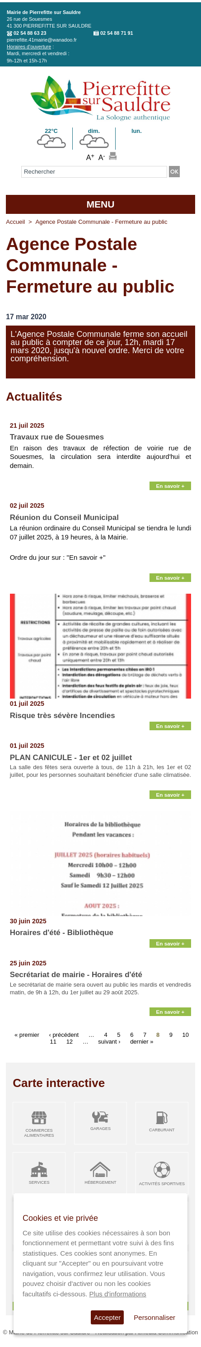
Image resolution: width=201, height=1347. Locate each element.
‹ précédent (64, 1034)
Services (39, 1182)
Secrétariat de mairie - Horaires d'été (76, 974)
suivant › (109, 1041)
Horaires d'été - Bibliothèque (61, 932)
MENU (100, 204)
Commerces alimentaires (39, 1133)
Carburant (162, 1130)
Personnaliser (154, 1317)
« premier (26, 1034)
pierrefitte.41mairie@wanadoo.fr (42, 40)
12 (69, 1041)
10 (185, 1034)
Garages (100, 1128)
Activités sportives (162, 1184)
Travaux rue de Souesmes (57, 437)
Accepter (107, 1317)
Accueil (15, 221)
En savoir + (170, 486)
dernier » (141, 1041)
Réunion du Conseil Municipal (64, 517)
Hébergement (100, 1182)
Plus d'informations (117, 1294)
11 (53, 1041)
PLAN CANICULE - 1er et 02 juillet (71, 757)
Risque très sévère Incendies (62, 715)
